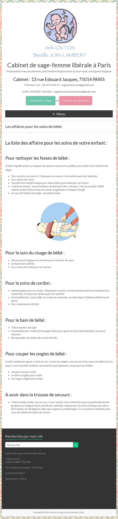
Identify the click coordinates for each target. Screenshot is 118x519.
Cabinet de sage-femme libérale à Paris (59, 65)
